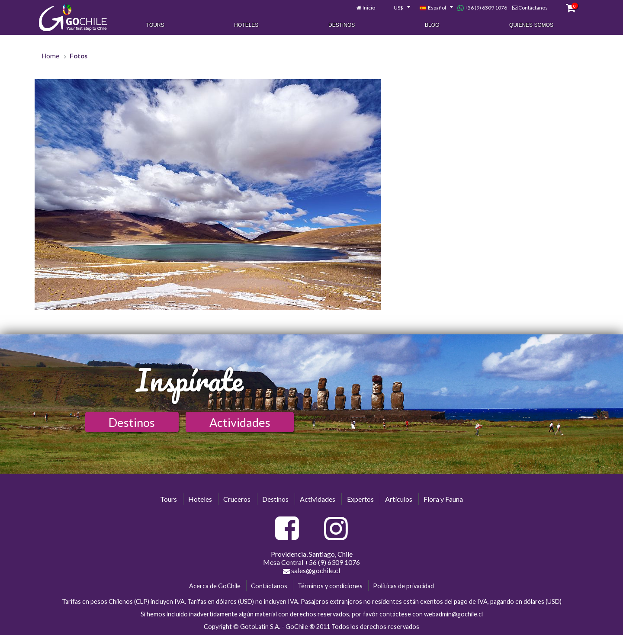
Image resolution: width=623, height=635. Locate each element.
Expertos (360, 499)
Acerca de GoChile (215, 586)
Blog (432, 25)
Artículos (398, 499)
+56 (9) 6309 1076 (482, 7)
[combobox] (397, 8)
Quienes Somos (531, 25)
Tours (155, 25)
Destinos (341, 25)
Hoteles (246, 25)
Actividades (239, 422)
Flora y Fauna (443, 499)
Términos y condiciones (330, 586)
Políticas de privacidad (403, 586)
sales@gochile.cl (311, 570)
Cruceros (236, 499)
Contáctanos (533, 7)
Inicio (369, 7)
